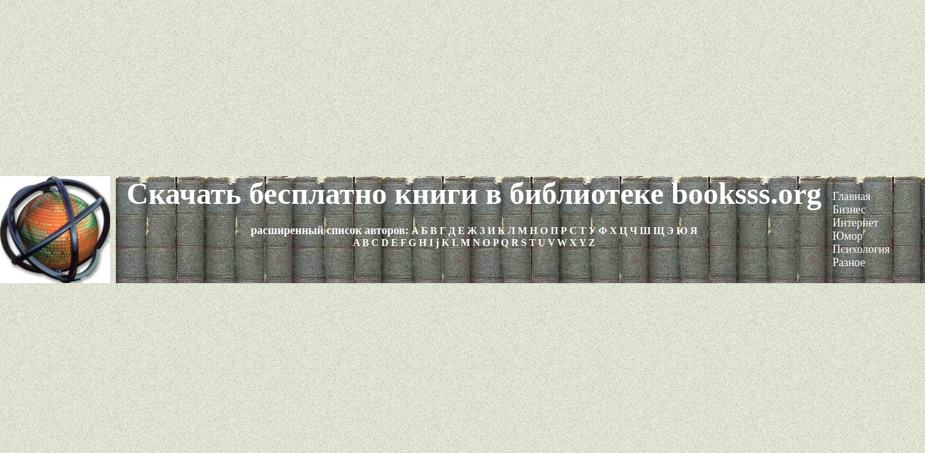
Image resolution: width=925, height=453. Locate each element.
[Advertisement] (463, 88)
